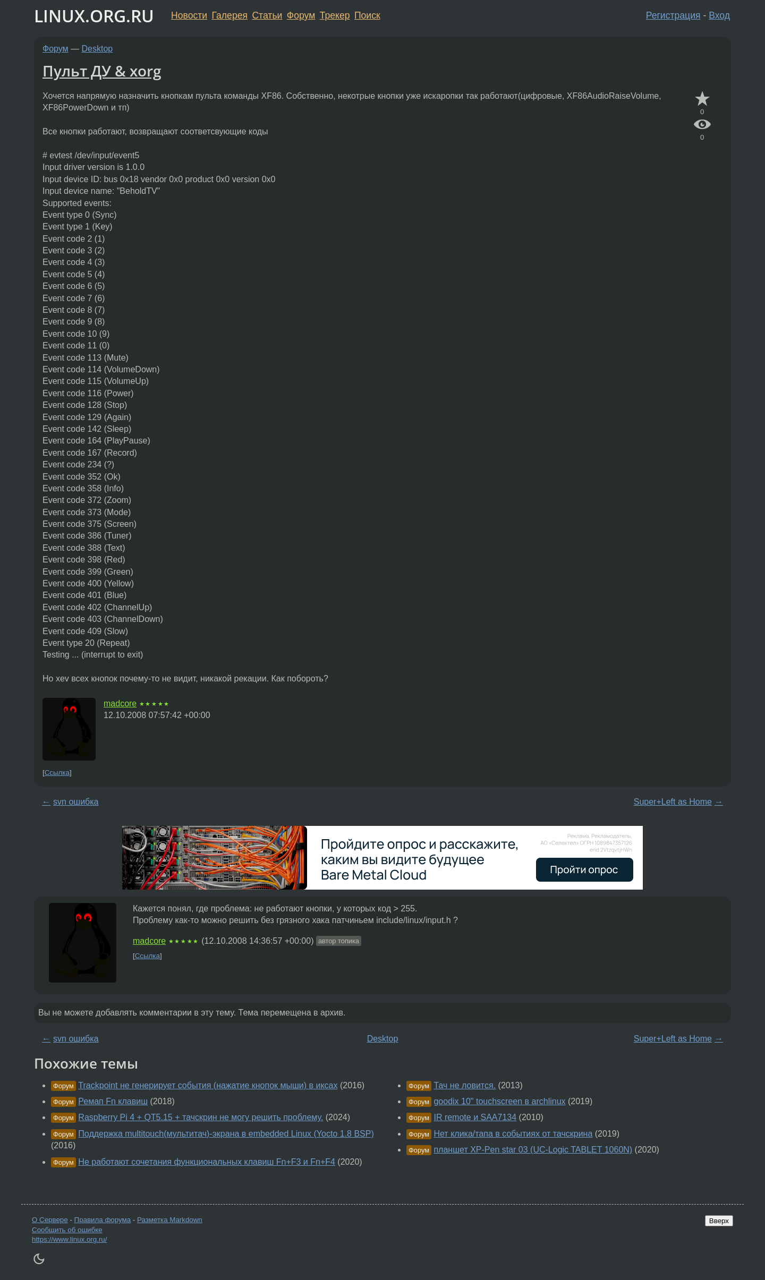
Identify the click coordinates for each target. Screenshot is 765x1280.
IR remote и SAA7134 (475, 1117)
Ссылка (57, 772)
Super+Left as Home (673, 801)
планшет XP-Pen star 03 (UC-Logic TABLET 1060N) (533, 1149)
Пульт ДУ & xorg (102, 71)
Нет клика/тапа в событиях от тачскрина (513, 1133)
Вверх (719, 1221)
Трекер (335, 15)
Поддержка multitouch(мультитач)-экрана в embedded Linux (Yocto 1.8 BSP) (225, 1133)
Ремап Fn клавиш (113, 1101)
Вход (719, 15)
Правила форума (102, 1220)
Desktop (97, 48)
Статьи (267, 15)
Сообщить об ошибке (67, 1230)
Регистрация (673, 15)
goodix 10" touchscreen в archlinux (499, 1101)
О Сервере (50, 1220)
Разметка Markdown (169, 1220)
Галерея (230, 15)
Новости (189, 15)
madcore (120, 703)
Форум (301, 15)
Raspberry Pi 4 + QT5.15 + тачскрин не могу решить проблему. (200, 1117)
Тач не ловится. (465, 1085)
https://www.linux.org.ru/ (69, 1239)
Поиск (367, 15)
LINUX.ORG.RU (94, 15)
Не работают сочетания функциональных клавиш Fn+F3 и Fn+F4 (206, 1161)
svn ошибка (75, 801)
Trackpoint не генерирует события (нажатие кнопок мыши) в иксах (207, 1085)
